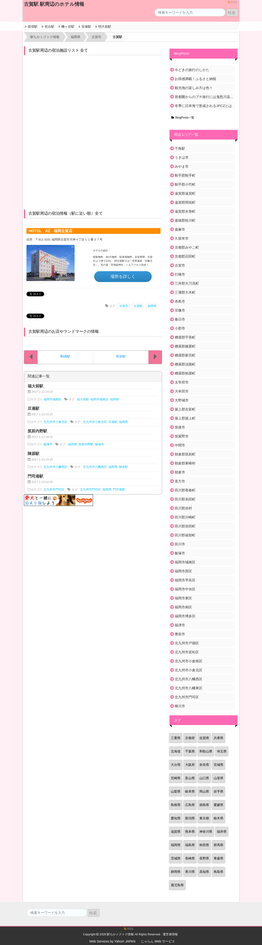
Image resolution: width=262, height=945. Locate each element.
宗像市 (180, 310)
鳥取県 (218, 872)
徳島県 (204, 805)
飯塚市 (48, 444)
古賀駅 (138, 306)
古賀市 (123, 306)
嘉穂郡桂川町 (185, 220)
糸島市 (180, 301)
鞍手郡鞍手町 (185, 175)
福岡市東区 (183, 598)
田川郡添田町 (185, 526)
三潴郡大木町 (185, 292)
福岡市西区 (183, 571)
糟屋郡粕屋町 (185, 373)
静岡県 (175, 872)
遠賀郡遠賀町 (185, 193)
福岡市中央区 (185, 589)
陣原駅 (123, 467)
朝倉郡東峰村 (185, 463)
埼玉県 (222, 751)
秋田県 (204, 845)
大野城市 (182, 400)
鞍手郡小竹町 (185, 184)
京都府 (190, 738)
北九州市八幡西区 (55, 467)
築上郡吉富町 (185, 409)
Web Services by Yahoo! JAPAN (112, 941)
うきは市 (182, 157)
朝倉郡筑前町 (185, 454)
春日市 (180, 319)
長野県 (204, 858)
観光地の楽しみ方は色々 (194, 88)
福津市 (180, 625)
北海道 (175, 751)
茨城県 (175, 858)
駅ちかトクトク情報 (120, 934)
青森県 (218, 858)
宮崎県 (175, 778)
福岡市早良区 (185, 580)
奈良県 (204, 765)
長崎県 (190, 858)
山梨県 (175, 791)
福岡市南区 (183, 607)
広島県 (190, 805)
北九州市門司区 (54, 489)
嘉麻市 (180, 229)
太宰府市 (182, 382)
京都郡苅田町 (185, 256)
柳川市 (180, 706)
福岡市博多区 (185, 616)
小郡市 (180, 328)
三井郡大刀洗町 (187, 283)
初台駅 (49, 26)
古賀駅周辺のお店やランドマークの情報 (63, 331)
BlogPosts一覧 (182, 117)
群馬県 (218, 845)
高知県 (204, 872)
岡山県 (204, 791)
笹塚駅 (86, 26)
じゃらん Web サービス (158, 941)
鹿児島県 (177, 885)
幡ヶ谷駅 (67, 26)
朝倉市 (180, 472)
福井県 (222, 831)
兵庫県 (218, 738)
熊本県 (190, 831)
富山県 (190, 778)
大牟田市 (182, 391)
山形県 (218, 778)
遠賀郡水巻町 (185, 211)
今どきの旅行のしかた (192, 70)
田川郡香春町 (185, 490)
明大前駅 (104, 26)
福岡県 (152, 306)
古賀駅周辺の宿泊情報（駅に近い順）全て (65, 213)
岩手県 (218, 791)
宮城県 (218, 765)
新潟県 (190, 818)
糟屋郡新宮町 (185, 355)
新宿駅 (33, 26)
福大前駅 (83, 399)
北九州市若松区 (187, 652)
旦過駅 (112, 422)
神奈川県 (205, 831)
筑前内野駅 (86, 444)
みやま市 (182, 166)
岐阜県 (190, 791)
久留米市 (182, 238)
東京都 (204, 818)
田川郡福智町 (185, 535)
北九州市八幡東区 (188, 688)
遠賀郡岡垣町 (185, 202)
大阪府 (190, 765)
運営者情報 (170, 934)
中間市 (180, 445)
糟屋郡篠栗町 (185, 346)
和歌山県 (205, 751)
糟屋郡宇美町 (185, 337)
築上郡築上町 (185, 418)
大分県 (175, 765)
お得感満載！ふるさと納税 (195, 79)
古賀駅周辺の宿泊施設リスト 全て (58, 50)
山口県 (204, 778)
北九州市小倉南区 (188, 661)
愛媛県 (218, 805)
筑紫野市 (182, 436)
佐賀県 (204, 738)
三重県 (175, 738)
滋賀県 (175, 831)
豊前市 (180, 634)
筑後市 (180, 427)
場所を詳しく (123, 276)
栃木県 (218, 818)
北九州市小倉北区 (55, 422)
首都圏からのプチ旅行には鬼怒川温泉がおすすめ (204, 97)
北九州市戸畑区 (187, 643)
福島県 (190, 845)
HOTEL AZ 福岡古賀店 (50, 231)
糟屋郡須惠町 (185, 364)
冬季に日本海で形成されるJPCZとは (203, 106)
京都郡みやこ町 (187, 247)
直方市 (180, 481)
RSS (232, 2)
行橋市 (180, 274)
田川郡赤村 (183, 508)
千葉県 (190, 751)
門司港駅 (119, 489)
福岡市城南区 (52, 399)
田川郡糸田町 (185, 499)
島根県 (175, 805)
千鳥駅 (180, 148)
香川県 (190, 872)
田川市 (180, 544)
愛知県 (175, 818)
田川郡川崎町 (185, 517)
